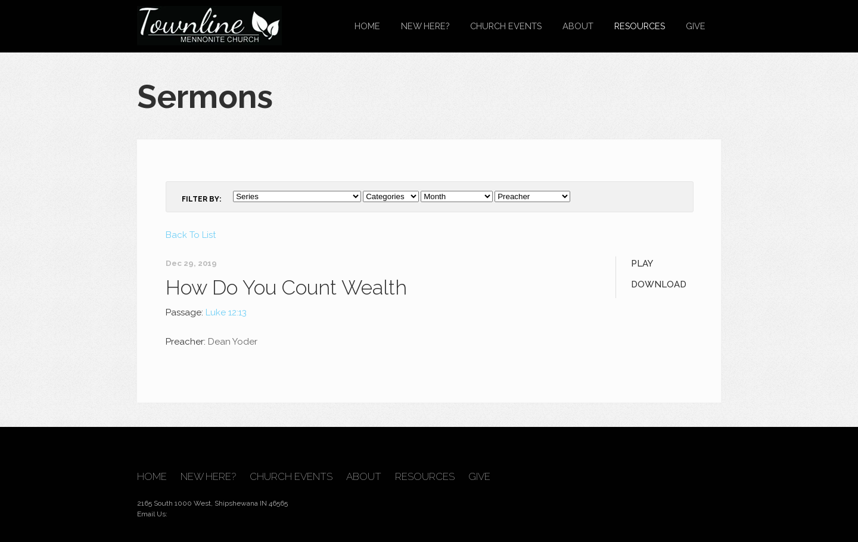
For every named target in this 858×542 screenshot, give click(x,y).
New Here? (425, 26)
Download (658, 284)
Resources (639, 26)
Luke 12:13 (226, 312)
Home (367, 26)
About (577, 26)
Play (642, 263)
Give (695, 26)
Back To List (191, 235)
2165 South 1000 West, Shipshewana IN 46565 (212, 503)
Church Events (506, 26)
